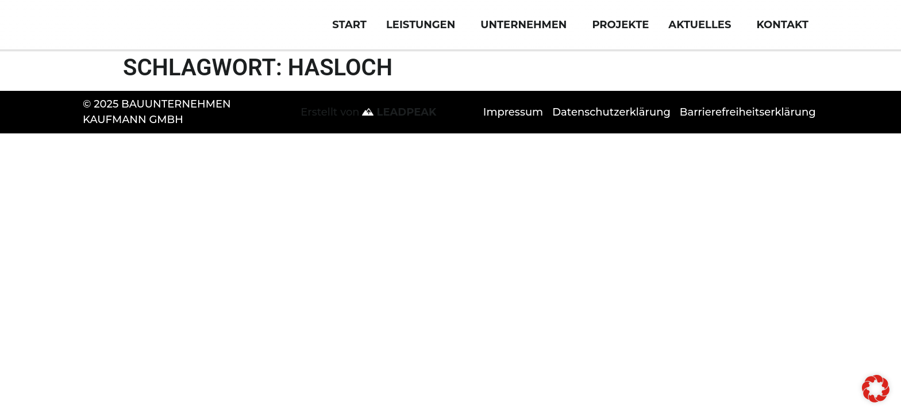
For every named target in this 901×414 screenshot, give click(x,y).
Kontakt (785, 33)
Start (349, 33)
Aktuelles (702, 33)
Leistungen (423, 33)
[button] (875, 388)
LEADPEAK (399, 129)
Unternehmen (526, 33)
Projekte (620, 33)
